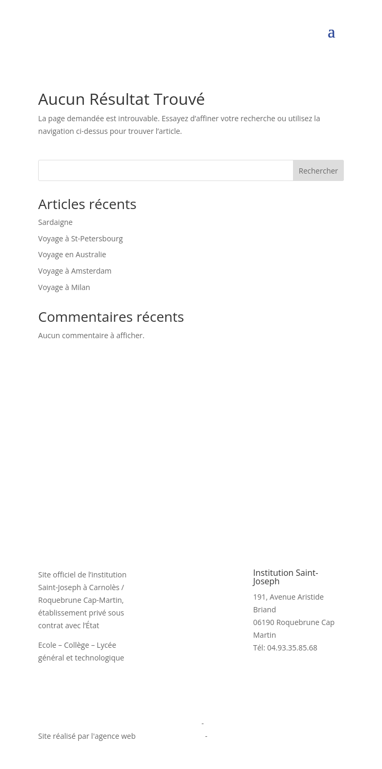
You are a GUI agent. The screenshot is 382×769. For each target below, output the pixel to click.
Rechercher (318, 171)
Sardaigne (55, 222)
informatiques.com (170, 736)
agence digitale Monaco (250, 736)
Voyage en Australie (72, 254)
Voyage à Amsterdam (74, 271)
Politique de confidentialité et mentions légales (119, 723)
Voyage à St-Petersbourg (80, 238)
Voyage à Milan (64, 287)
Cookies (219, 723)
